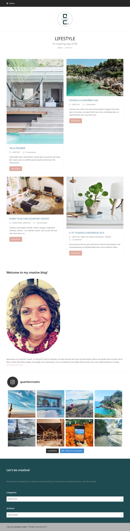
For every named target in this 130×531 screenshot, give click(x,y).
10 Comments (41, 223)
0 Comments (31, 152)
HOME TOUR (17, 223)
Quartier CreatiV (20, 527)
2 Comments (77, 239)
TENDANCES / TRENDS (102, 237)
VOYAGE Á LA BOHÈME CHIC (83, 100)
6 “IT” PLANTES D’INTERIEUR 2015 (86, 232)
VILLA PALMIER (17, 148)
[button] (11, 3)
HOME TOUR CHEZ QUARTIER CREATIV (29, 218)
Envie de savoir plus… (15, 365)
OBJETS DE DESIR (87, 237)
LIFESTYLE (16, 152)
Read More (15, 168)
